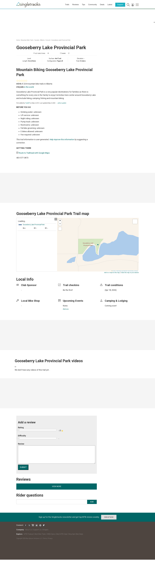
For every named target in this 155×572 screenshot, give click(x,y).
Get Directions (40, 53)
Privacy (50, 538)
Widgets (45, 530)
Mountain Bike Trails (27, 40)
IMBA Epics (51, 534)
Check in (72, 53)
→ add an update (61, 103)
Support (120, 4)
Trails (67, 4)
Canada (36, 40)
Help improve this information (62, 139)
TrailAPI (27, 103)
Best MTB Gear (61, 534)
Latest (109, 4)
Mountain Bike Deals (75, 534)
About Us (28, 530)
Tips (83, 4)
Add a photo (53, 53)
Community (92, 4)
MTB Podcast (29, 534)
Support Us (37, 530)
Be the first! (68, 290)
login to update (110, 293)
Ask (92, 502)
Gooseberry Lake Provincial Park (60, 40)
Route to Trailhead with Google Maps (34, 153)
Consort (48, 40)
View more (56, 486)
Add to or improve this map (112, 272)
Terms (45, 538)
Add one (66, 309)
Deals (102, 4)
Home (18, 40)
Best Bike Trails (40, 534)
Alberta (42, 40)
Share (64, 53)
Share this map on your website (130, 272)
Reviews (75, 4)
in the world (29, 87)
